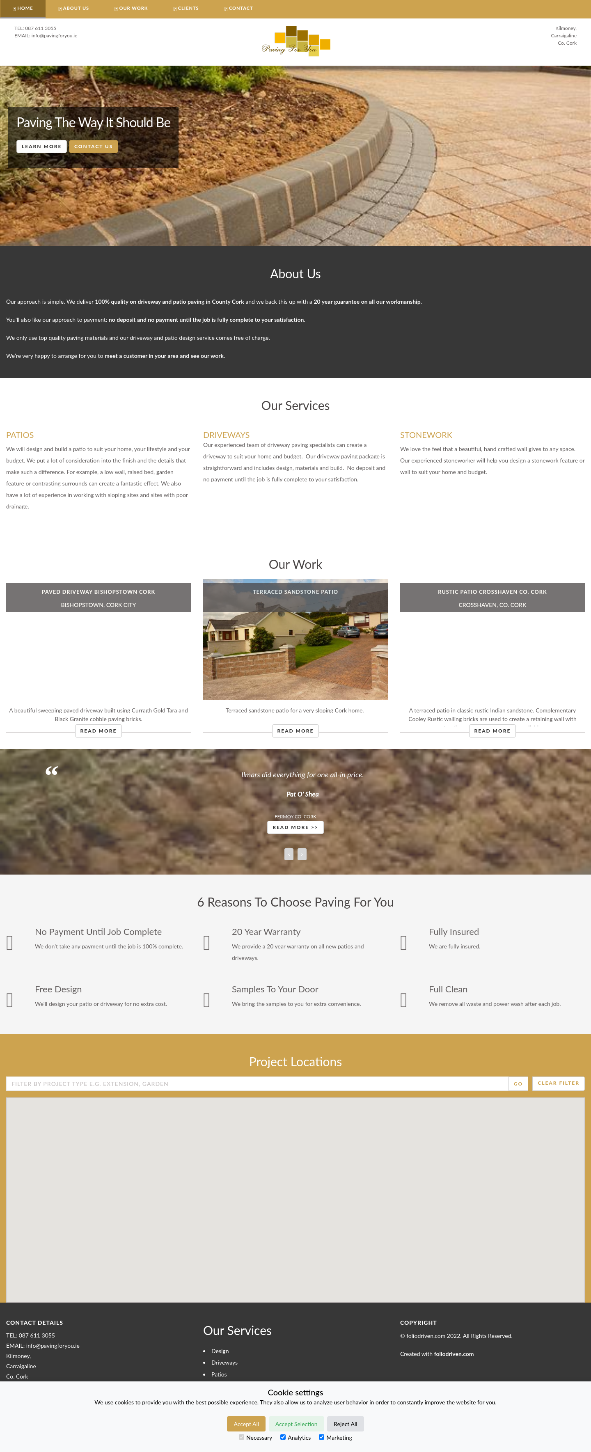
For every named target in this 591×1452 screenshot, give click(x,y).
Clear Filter (559, 1083)
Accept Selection (296, 1423)
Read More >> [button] (295, 827)
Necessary (255, 1437)
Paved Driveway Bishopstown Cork (99, 592)
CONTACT (241, 8)
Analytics (295, 1437)
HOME (25, 8)
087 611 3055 (40, 28)
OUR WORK (133, 8)
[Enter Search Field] (257, 1083)
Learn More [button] (42, 146)
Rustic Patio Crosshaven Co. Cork (492, 592)
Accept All (246, 1423)
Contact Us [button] (93, 146)
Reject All (345, 1423)
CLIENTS (188, 8)
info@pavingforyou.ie (55, 35)
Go (518, 1084)
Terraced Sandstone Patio (295, 592)
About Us (76, 8)
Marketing (335, 1437)
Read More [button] (98, 731)
